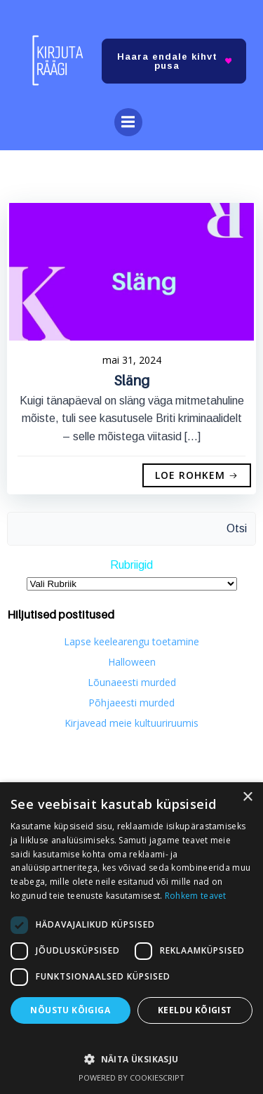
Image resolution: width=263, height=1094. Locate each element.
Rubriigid (131, 565)
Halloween (132, 661)
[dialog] (131, 938)
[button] (131, 1052)
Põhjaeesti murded (131, 702)
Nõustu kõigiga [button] (70, 1010)
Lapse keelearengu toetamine (131, 641)
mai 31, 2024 (131, 360)
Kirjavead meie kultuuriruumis (131, 723)
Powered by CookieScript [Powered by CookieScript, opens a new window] (131, 1077)
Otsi (237, 528)
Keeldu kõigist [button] (195, 1010)
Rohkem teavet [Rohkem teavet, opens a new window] (196, 896)
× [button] (247, 797)
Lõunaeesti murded (132, 682)
